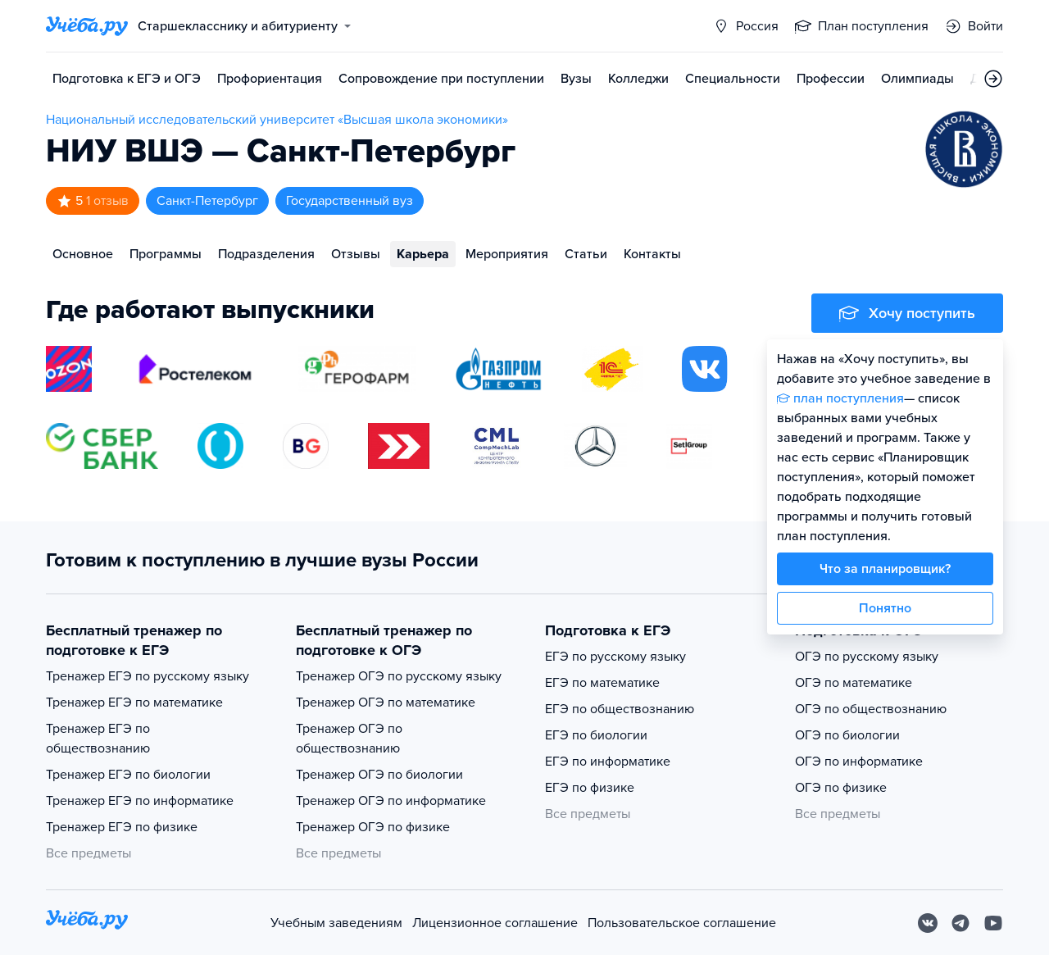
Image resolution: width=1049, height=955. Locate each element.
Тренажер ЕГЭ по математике (134, 702)
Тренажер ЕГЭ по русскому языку (147, 676)
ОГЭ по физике (841, 788)
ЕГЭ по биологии (596, 735)
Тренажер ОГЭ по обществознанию (349, 739)
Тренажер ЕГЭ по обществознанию (98, 739)
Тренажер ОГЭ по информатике (391, 801)
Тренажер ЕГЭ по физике (122, 827)
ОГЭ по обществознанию (871, 709)
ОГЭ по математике (853, 683)
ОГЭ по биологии (847, 735)
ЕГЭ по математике (602, 683)
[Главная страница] (87, 26)
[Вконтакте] (928, 923)
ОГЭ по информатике (859, 761)
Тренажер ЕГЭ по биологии (128, 774)
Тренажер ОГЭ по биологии (379, 774)
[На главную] (87, 922)
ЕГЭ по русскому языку (615, 656)
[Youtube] (993, 923)
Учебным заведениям (336, 923)
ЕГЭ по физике (589, 788)
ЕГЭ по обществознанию (619, 709)
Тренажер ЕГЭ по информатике (140, 801)
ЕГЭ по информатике (607, 761)
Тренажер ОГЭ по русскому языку (399, 676)
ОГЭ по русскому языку (866, 656)
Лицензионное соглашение (495, 923)
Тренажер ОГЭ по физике (373, 827)
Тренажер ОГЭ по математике (385, 702)
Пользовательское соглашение (682, 923)
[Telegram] (960, 923)
